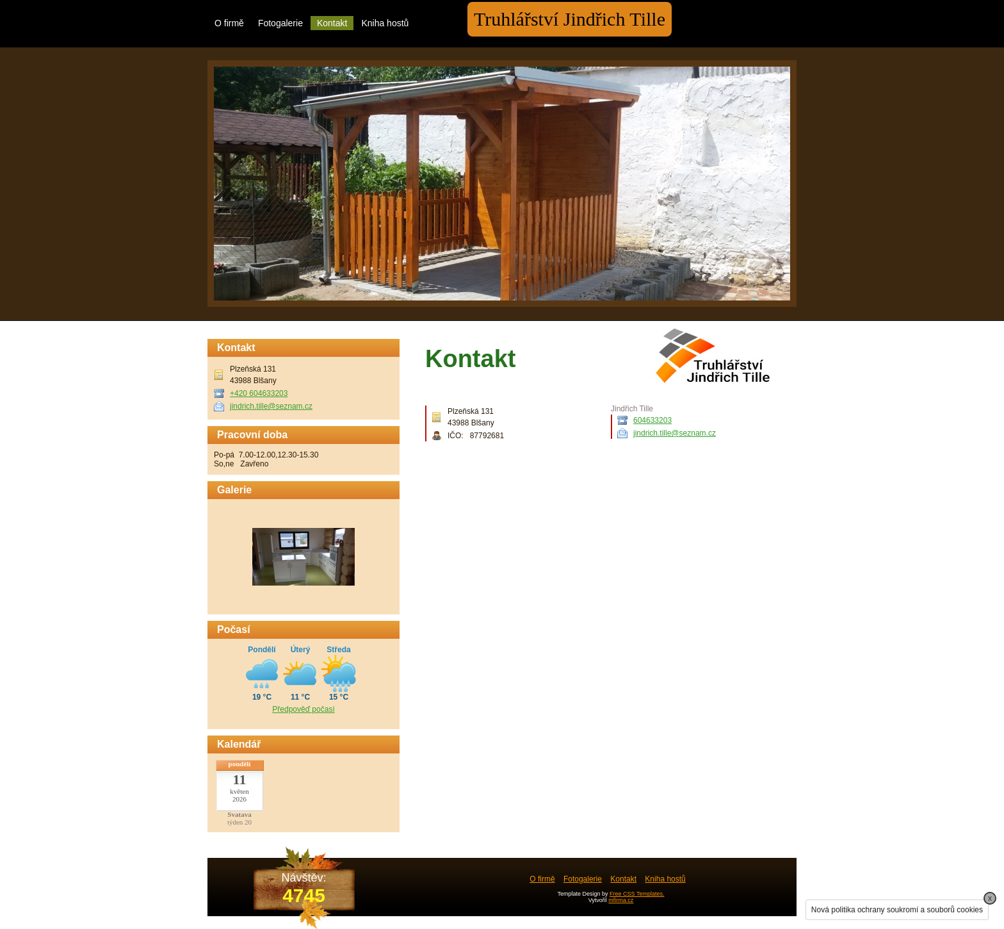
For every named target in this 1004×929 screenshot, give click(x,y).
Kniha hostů (385, 23)
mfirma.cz (620, 900)
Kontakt (332, 23)
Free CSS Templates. (637, 894)
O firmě (229, 23)
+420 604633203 (258, 393)
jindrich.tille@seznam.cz (674, 433)
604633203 (652, 420)
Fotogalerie (280, 23)
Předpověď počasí (303, 709)
